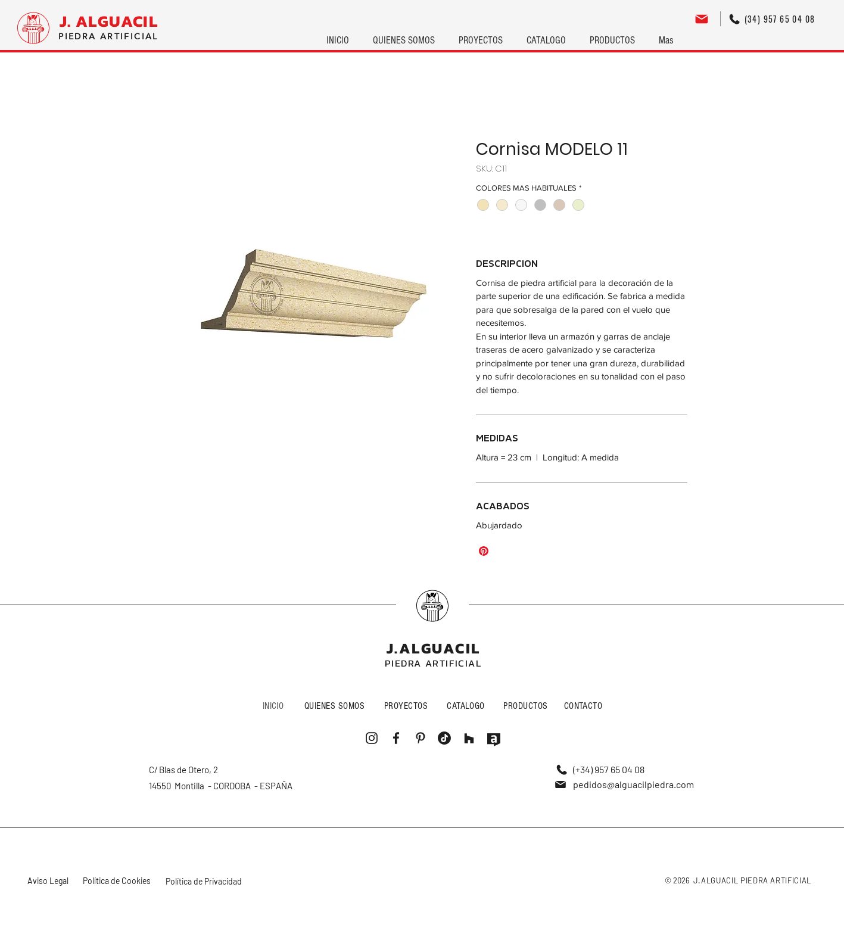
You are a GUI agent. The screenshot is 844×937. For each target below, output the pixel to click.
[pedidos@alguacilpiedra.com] (624, 784)
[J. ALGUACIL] (109, 21)
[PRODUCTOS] (527, 705)
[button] (481, 35)
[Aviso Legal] (49, 880)
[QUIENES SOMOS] (336, 705)
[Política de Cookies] (118, 880)
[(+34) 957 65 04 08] (601, 769)
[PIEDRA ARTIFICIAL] (108, 36)
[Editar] (701, 19)
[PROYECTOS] (407, 705)
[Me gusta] (432, 605)
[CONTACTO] (584, 705)
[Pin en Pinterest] (483, 551)
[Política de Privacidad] (204, 881)
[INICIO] (274, 705)
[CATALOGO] (467, 705)
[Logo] (33, 28)
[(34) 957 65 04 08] (772, 18)
